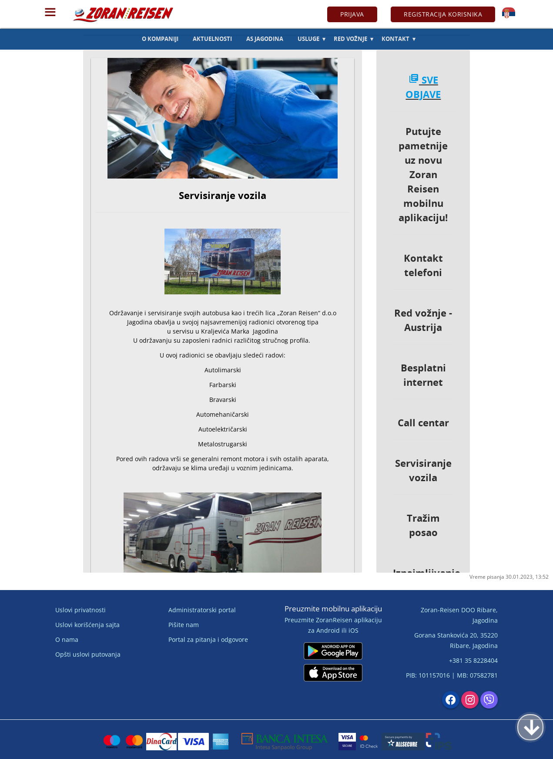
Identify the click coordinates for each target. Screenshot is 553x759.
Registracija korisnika (443, 14)
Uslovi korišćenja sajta (87, 625)
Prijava (352, 14)
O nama (66, 639)
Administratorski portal (202, 610)
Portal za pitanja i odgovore (208, 639)
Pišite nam (183, 625)
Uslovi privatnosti (80, 610)
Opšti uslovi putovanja (88, 654)
